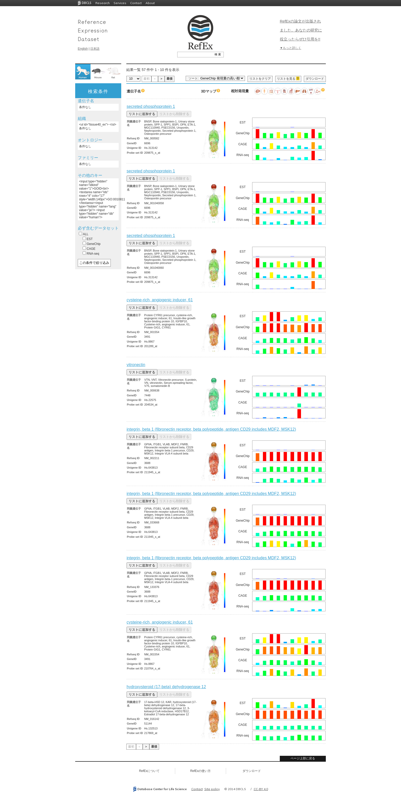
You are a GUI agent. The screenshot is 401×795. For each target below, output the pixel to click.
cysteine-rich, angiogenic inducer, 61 (160, 300)
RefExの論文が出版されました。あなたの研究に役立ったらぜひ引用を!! (301, 30)
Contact (136, 3)
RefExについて (149, 771)
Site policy (212, 789)
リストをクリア (260, 78)
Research (102, 3)
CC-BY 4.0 (261, 789)
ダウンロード (315, 78)
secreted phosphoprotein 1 (151, 106)
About (150, 3)
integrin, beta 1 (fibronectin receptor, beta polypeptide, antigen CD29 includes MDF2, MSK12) (211, 429)
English (83, 48)
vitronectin (136, 365)
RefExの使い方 (200, 771)
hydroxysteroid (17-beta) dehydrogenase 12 (166, 687)
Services (120, 3)
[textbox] (194, 54)
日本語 (94, 48)
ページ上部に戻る (303, 758)
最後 (169, 78)
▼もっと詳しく (290, 48)
